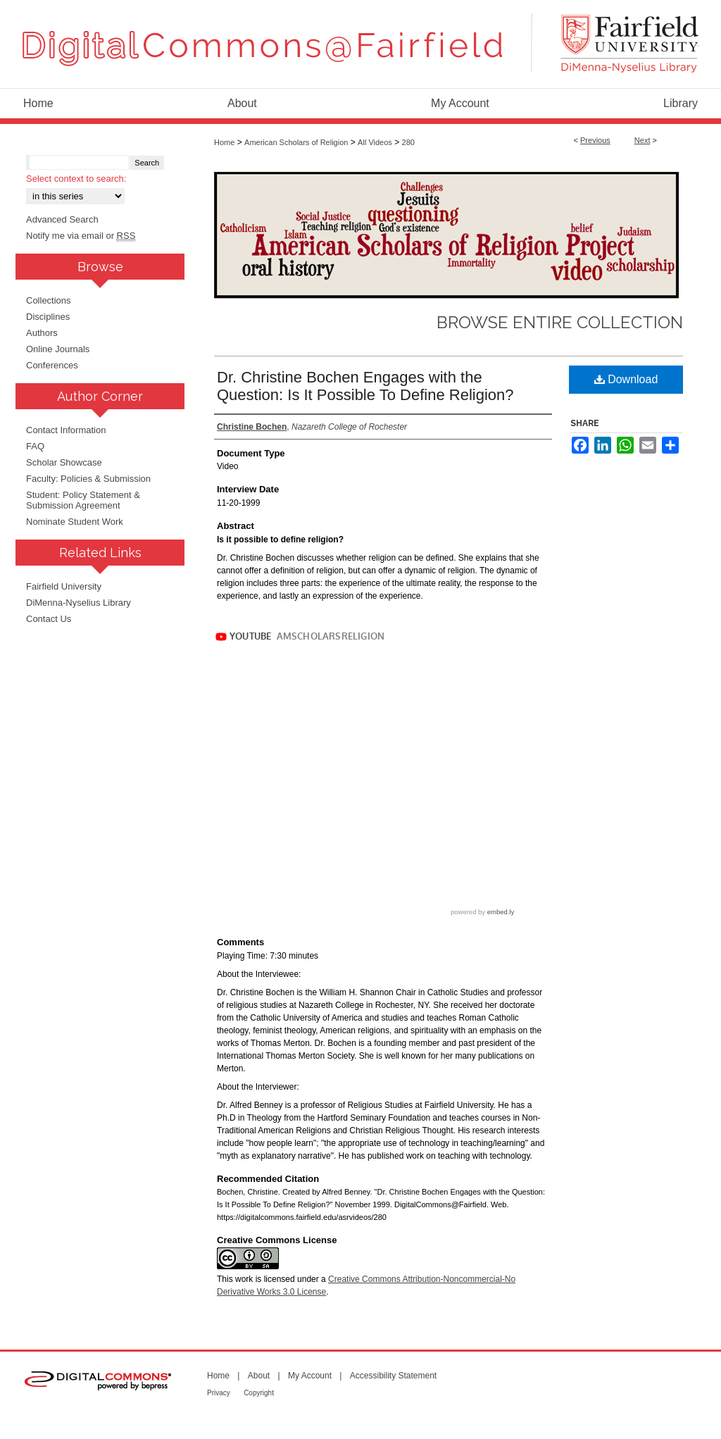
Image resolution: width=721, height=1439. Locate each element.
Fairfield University (63, 586)
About (259, 1376)
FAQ (35, 446)
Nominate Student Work (74, 521)
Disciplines (48, 316)
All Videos (375, 142)
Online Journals (57, 349)
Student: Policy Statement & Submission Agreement (83, 500)
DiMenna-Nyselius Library (78, 602)
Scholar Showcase (64, 462)
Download (626, 379)
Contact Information (66, 430)
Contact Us (48, 618)
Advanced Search (62, 219)
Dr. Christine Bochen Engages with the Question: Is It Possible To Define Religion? (365, 386)
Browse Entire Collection (560, 322)
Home (224, 142)
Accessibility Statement (393, 1376)
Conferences (52, 365)
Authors (42, 333)
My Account (310, 1376)
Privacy (218, 1393)
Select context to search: (76, 178)
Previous (595, 140)
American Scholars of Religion (296, 142)
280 (408, 142)
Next (642, 140)
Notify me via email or (80, 235)
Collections (48, 300)
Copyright (259, 1393)
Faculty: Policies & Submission (88, 478)
